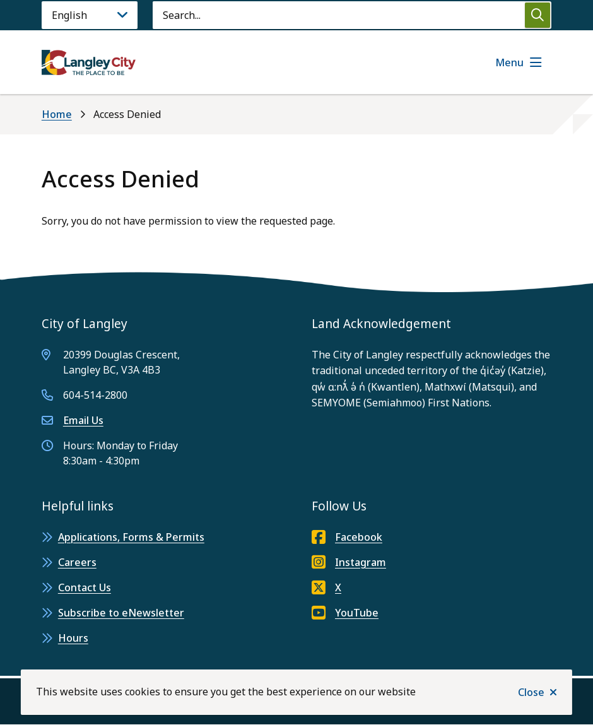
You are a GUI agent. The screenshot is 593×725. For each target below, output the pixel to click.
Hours (73, 638)
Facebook (347, 537)
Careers (77, 562)
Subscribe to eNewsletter (121, 613)
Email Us (83, 420)
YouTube (345, 613)
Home (57, 114)
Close (531, 692)
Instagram (349, 562)
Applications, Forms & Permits (131, 537)
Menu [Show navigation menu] (509, 62)
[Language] (90, 15)
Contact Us (84, 587)
